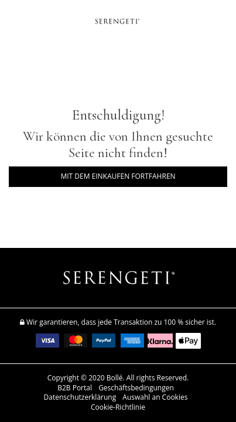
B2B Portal (74, 388)
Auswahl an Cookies (154, 397)
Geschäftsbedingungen (136, 388)
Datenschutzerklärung (80, 397)
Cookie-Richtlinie (118, 407)
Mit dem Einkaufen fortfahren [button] (117, 176)
